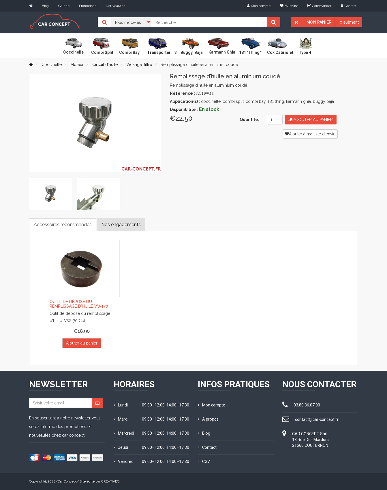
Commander (319, 6)
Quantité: (249, 119)
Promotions (87, 6)
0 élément (349, 22)
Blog (45, 6)
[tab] (50, 194)
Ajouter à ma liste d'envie (310, 134)
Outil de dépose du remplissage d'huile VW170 (79, 303)
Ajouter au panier (310, 119)
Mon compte (258, 6)
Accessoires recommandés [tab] (63, 224)
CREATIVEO (110, 481)
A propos (208, 419)
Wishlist (289, 6)
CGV (204, 461)
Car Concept (67, 481)
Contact (348, 6)
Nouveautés (115, 6)
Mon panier (319, 22)
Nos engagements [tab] (121, 224)
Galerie (63, 6)
